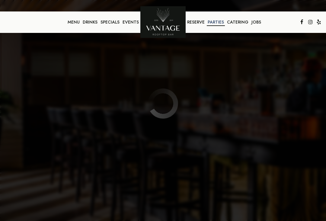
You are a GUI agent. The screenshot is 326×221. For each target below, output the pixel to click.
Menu (74, 22)
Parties (216, 22)
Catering (237, 22)
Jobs (256, 22)
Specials (110, 22)
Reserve (196, 22)
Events (131, 22)
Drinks (90, 22)
